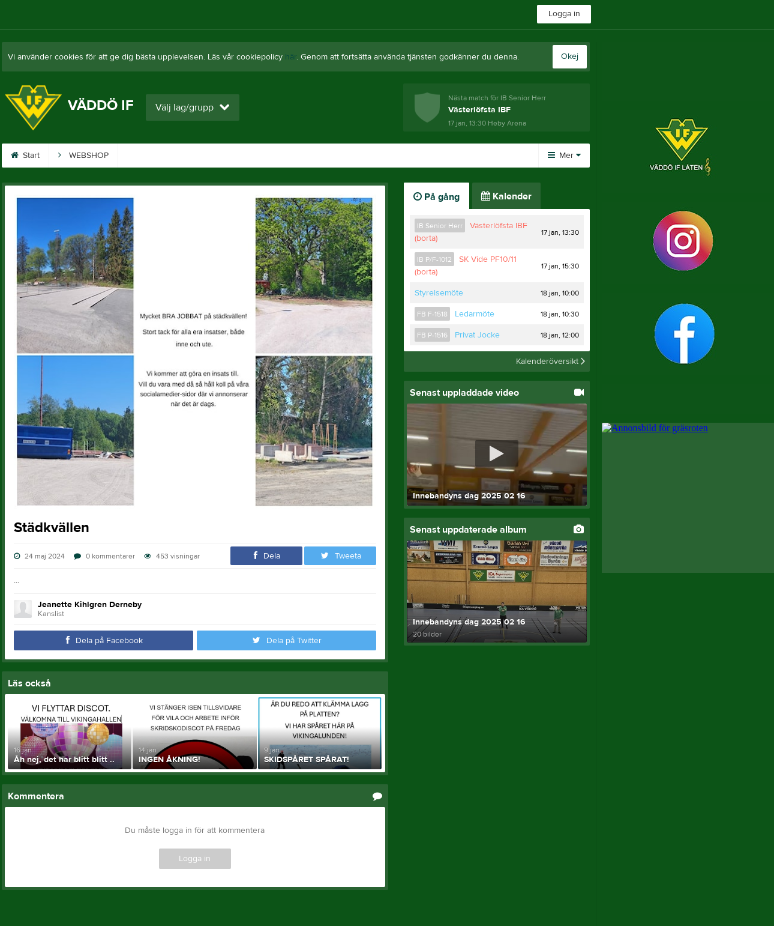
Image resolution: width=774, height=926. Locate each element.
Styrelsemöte (439, 293)
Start (25, 155)
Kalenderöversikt (550, 361)
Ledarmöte (474, 314)
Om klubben (354, 155)
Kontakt (288, 155)
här (290, 57)
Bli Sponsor (154, 155)
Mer (564, 155)
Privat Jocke (477, 335)
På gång (436, 197)
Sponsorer (225, 155)
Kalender (423, 155)
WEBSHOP (83, 155)
